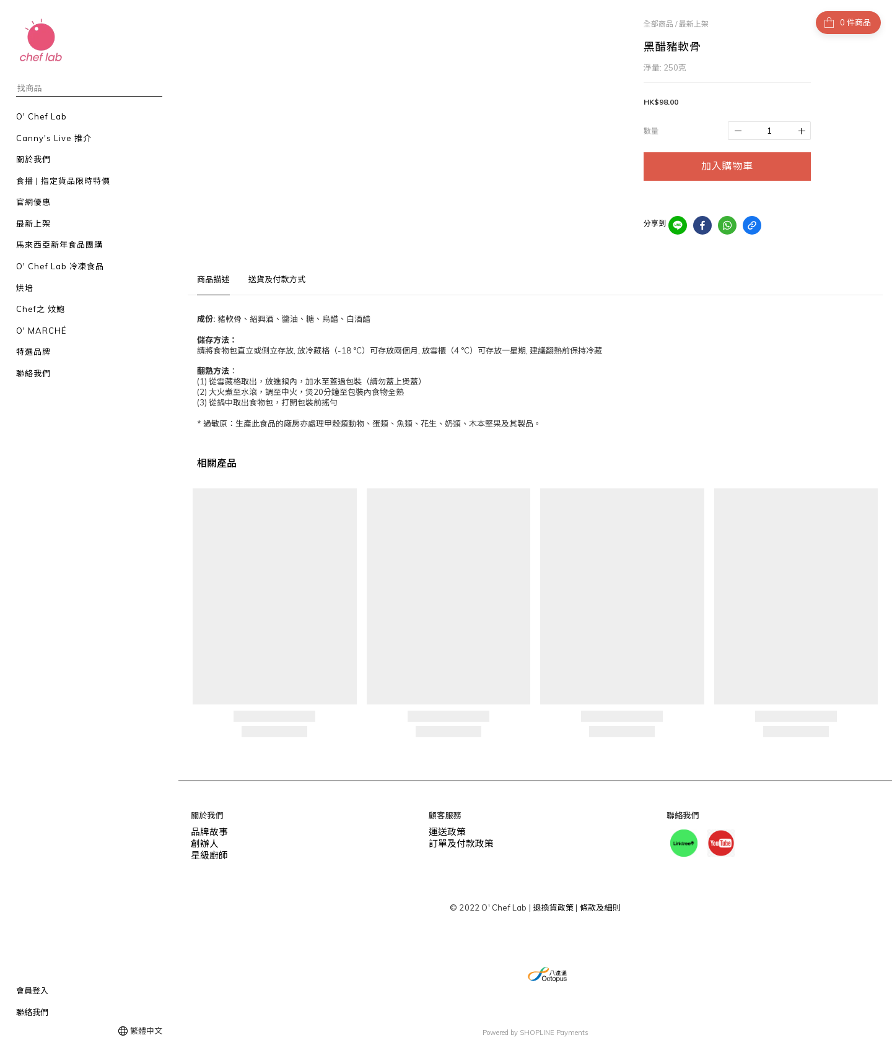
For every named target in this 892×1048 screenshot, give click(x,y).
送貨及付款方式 (276, 279)
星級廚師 (207, 852)
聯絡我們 (32, 1012)
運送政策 (445, 831)
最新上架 (694, 23)
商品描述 (213, 279)
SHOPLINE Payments (554, 1031)
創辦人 (203, 841)
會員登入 (32, 990)
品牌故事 (207, 831)
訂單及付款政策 (457, 841)
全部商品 (658, 23)
